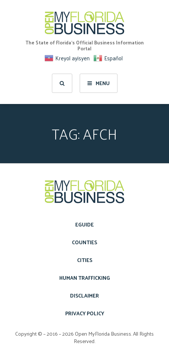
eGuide (84, 224)
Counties (84, 242)
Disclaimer (84, 295)
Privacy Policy (84, 313)
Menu (98, 83)
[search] (62, 83)
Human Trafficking (84, 277)
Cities (84, 260)
